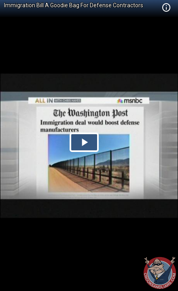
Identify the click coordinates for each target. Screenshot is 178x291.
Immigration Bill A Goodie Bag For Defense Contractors (73, 5)
